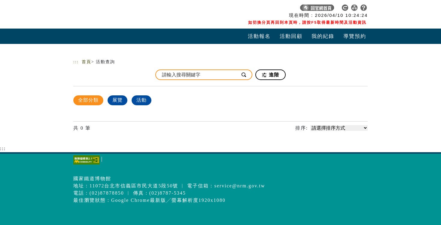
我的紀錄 (323, 36)
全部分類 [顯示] (88, 100)
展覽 (117, 100)
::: (76, 62)
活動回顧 (291, 36)
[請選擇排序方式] (339, 128)
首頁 (86, 62)
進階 (270, 75)
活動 (141, 100)
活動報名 (259, 36)
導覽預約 (354, 36)
